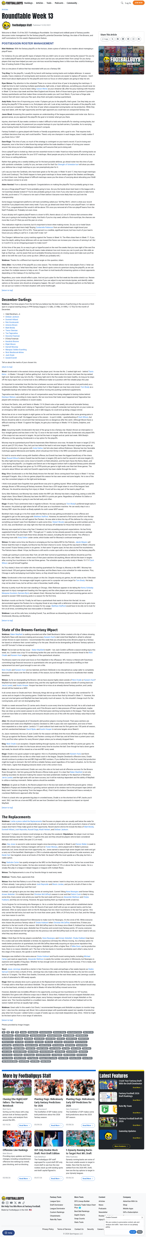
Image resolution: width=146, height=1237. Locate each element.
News (101, 1205)
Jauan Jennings (13, 969)
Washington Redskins (54, 1035)
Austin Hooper (22, 685)
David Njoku (31, 729)
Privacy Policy (48, 1229)
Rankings (30, 3)
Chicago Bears (33, 1032)
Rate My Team (125, 1106)
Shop (125, 1205)
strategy (23, 1032)
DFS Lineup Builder (82, 1201)
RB (8, 1032)
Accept (132, 1232)
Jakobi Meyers (81, 542)
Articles (41, 3)
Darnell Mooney (11, 347)
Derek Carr (6, 855)
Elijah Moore (10, 344)
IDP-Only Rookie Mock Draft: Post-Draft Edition (48, 1152)
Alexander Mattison (72, 897)
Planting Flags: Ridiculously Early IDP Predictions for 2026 (78, 1102)
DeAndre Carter (13, 862)
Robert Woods (58, 522)
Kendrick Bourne (12, 341)
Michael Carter (83, 1039)
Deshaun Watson (9, 397)
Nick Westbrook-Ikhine (14, 352)
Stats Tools (78, 1222)
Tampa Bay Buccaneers (38, 1035)
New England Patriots (74, 1032)
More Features (121, 1146)
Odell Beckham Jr (81, 1035)
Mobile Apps (128, 1208)
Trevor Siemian (11, 330)
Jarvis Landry (7, 685)
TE (12, 1032)
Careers (100, 1229)
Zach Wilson (83, 417)
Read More (24, 1126)
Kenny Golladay (87, 588)
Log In (128, 3)
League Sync (55, 1201)
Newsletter (103, 1212)
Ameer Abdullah (8, 894)
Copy (105, 39)
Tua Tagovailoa (11, 333)
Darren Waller (81, 844)
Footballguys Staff (22, 25)
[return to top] (7, 290)
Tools (50, 3)
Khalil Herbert (44, 829)
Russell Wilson (12, 458)
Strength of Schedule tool (68, 164)
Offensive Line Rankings (16, 1150)
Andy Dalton (38, 448)
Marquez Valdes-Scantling (16, 350)
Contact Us (79, 1229)
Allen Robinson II (69, 1055)
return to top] (7, 367)
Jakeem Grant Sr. (45, 1045)
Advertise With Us (130, 1201)
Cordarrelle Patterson (44, 227)
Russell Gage (33, 829)
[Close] (142, 1217)
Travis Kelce (86, 1048)
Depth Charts (79, 1215)
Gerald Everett (11, 358)
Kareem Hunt (49, 637)
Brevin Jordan (58, 884)
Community (73, 3)
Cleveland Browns (45, 1032)
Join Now (138, 3)
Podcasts (60, 3)
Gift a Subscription (130, 1212)
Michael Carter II (8, 1042)
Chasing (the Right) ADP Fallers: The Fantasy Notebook (16, 1102)
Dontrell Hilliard (11, 319)
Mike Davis (76, 946)
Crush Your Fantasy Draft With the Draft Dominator (130, 1082)
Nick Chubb (6, 670)
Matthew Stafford (41, 516)
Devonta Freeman (12, 336)
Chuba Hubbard (42, 923)
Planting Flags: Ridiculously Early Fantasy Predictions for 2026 (47, 1103)
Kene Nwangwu (72, 891)
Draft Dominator (56, 1205)
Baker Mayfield (16, 634)
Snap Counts (79, 1219)
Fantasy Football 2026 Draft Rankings (129, 1094)
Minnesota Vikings (59, 1032)
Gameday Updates (127, 1131)
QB (4, 1032)
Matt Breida (10, 328)
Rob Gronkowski (12, 322)
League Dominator (57, 1208)
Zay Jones (11, 844)
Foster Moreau (52, 847)
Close (140, 1232)
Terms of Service (64, 1229)
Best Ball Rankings (81, 1211)
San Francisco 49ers (22, 1035)
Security (90, 1229)
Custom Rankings (57, 1212)
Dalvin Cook (76, 894)
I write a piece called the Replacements (26, 821)
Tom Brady (85, 387)
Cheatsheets (55, 1216)
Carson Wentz (42, 89)
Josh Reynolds (21, 829)
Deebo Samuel (81, 1055)
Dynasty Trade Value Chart (85, 1206)
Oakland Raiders (8, 1035)
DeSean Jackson (12, 317)
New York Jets (88, 1032)
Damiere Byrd (23, 593)
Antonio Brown (11, 325)
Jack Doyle (9, 355)
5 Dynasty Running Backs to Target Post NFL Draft (80, 1152)
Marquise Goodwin (9, 593)
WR (17, 1032)
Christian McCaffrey (42, 894)
